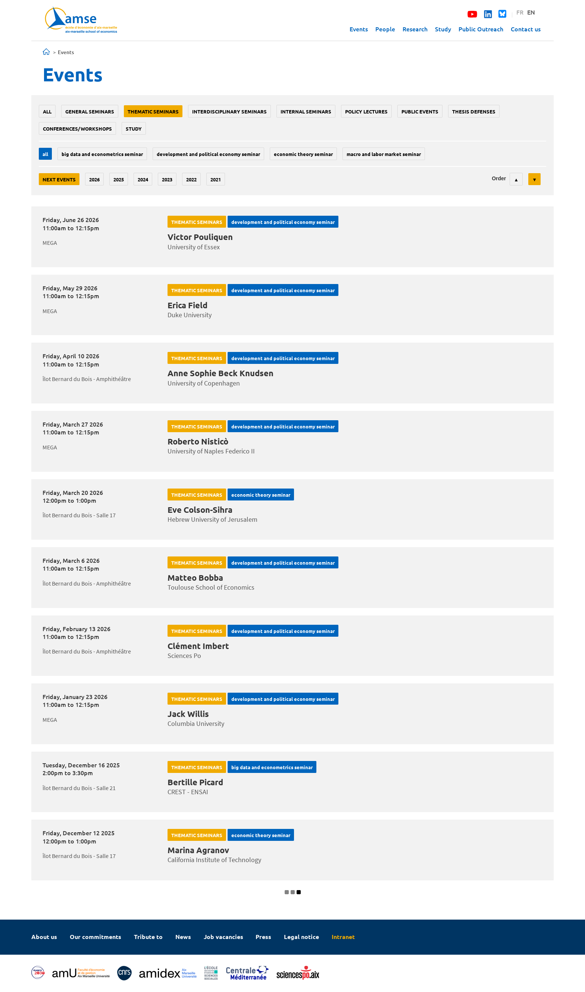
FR (519, 12)
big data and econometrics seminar (102, 154)
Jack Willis (188, 714)
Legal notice (301, 936)
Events (359, 29)
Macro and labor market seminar (384, 154)
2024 (143, 179)
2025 (118, 179)
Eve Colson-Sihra (200, 510)
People (385, 29)
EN (531, 12)
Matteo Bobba (195, 578)
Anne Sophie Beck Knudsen (220, 373)
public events (419, 111)
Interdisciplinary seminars (229, 111)
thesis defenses (473, 111)
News (183, 936)
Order (499, 178)
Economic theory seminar (303, 154)
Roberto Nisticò (198, 441)
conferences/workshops (77, 128)
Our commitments (95, 936)
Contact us (526, 29)
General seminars (89, 111)
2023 (167, 179)
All (47, 111)
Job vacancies (223, 936)
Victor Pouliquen (200, 237)
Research (415, 29)
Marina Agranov (198, 850)
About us (44, 936)
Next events (59, 179)
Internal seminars (306, 111)
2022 (191, 179)
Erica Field (187, 305)
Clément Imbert (198, 646)
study (134, 128)
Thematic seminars (153, 111)
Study (443, 29)
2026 (94, 179)
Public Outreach (481, 29)
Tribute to (148, 936)
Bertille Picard (195, 782)
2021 (215, 179)
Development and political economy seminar (208, 154)
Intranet (343, 936)
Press (263, 936)
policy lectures (366, 111)
